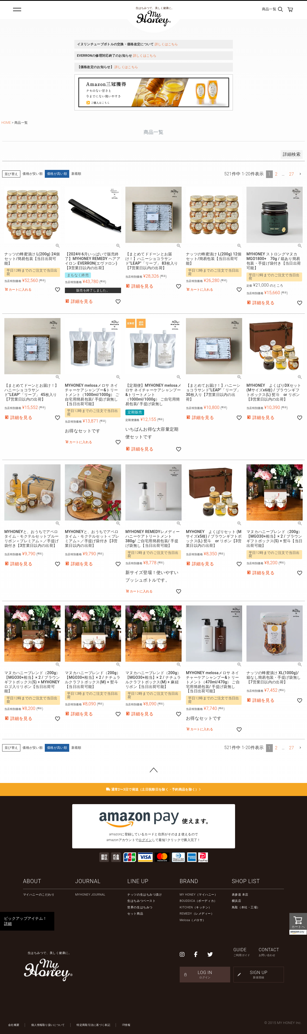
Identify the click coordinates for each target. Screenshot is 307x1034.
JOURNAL (87, 881)
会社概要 (13, 1024)
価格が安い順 (33, 174)
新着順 (76, 174)
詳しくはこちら (166, 44)
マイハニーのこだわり (39, 894)
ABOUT (32, 881)
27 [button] (291, 174)
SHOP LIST (246, 881)
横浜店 (236, 901)
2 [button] (276, 174)
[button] (300, 174)
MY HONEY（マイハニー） (199, 894)
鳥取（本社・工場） (246, 907)
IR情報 (126, 1024)
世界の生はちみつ (139, 907)
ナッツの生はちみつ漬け (144, 894)
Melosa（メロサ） (193, 920)
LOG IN (205, 974)
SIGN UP (259, 974)
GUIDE (246, 952)
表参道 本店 (240, 894)
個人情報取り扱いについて (48, 1024)
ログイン (145, 840)
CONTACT (271, 952)
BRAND (189, 881)
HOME (6, 123)
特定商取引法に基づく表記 (93, 1024)
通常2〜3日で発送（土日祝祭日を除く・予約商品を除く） (153, 789)
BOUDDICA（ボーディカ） (198, 901)
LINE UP (137, 881)
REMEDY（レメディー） (197, 913)
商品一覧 (269, 9)
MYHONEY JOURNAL (90, 894)
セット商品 (135, 913)
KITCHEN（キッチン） (196, 907)
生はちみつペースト (141, 901)
